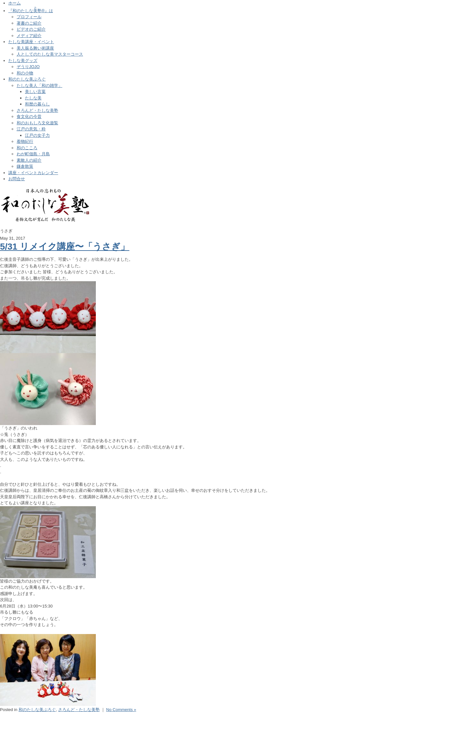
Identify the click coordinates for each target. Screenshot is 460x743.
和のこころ (27, 147)
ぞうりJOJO (28, 66)
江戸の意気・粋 (31, 129)
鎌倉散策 (25, 166)
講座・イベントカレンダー (33, 172)
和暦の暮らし (37, 104)
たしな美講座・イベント (31, 41)
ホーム (14, 3)
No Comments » (121, 709)
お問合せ (16, 178)
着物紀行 (25, 141)
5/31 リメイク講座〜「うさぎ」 (64, 247)
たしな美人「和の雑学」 (39, 85)
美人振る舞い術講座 (35, 48)
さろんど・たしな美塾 (37, 110)
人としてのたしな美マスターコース (50, 54)
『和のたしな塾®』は (30, 10)
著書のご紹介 (29, 23)
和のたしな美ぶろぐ (27, 79)
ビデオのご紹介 (31, 29)
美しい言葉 (35, 91)
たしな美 (33, 98)
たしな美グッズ (22, 60)
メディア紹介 (29, 35)
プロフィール (29, 16)
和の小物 (25, 73)
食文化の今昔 (29, 116)
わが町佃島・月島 (33, 153)
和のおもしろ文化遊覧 (37, 122)
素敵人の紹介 (29, 160)
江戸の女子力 (37, 135)
